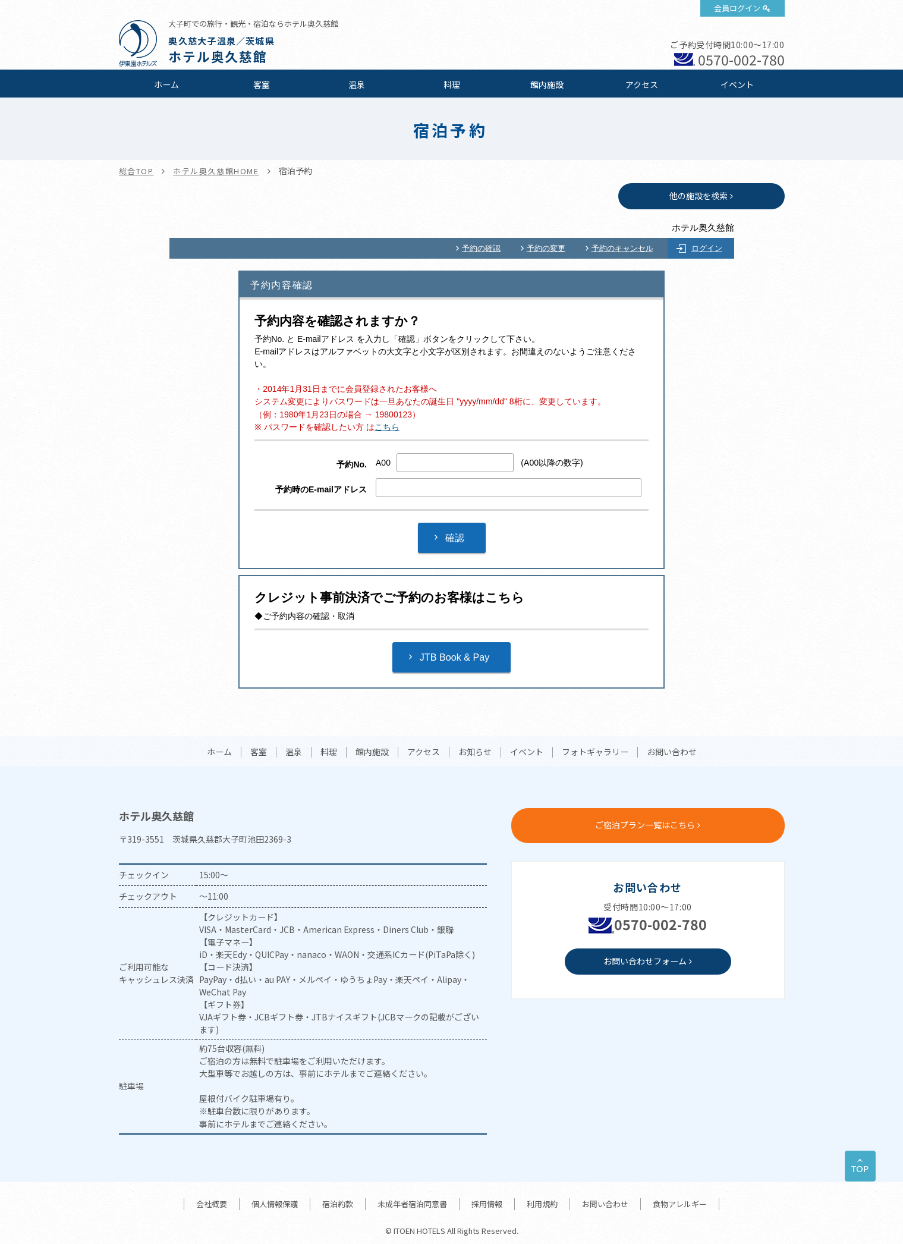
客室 (261, 84)
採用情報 (486, 1204)
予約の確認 (481, 248)
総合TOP (136, 171)
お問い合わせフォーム (645, 961)
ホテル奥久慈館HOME (216, 171)
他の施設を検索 (698, 196)
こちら (387, 427)
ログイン (706, 248)
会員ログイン (737, 8)
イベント (737, 84)
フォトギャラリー (595, 752)
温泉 (356, 84)
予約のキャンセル (622, 248)
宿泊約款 (337, 1204)
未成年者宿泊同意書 (412, 1204)
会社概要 (211, 1204)
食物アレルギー (680, 1204)
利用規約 (542, 1204)
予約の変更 (546, 248)
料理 (451, 84)
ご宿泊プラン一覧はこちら (645, 825)
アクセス (641, 84)
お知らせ (475, 752)
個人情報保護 (274, 1204)
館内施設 (547, 84)
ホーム (166, 84)
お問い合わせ (672, 752)
